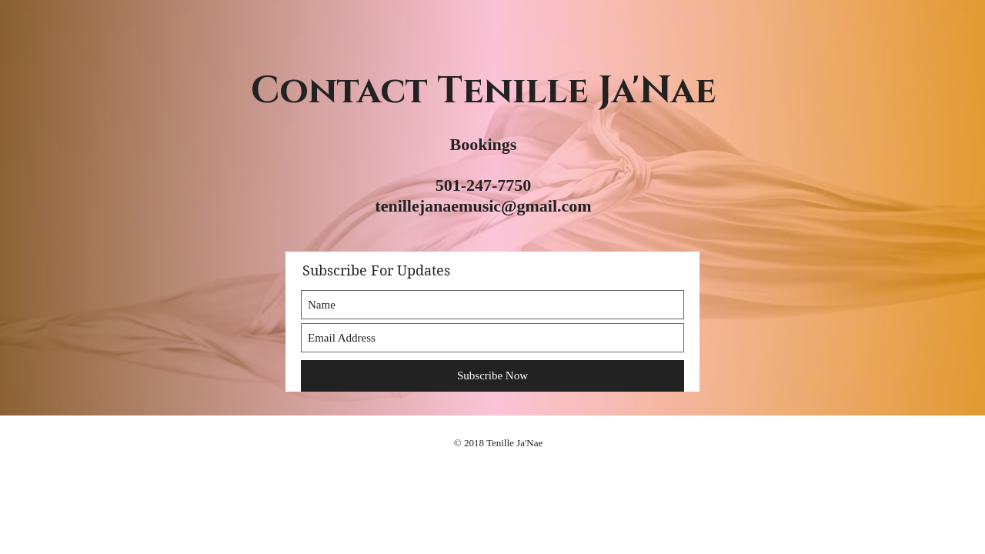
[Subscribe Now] (492, 376)
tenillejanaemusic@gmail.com (483, 205)
